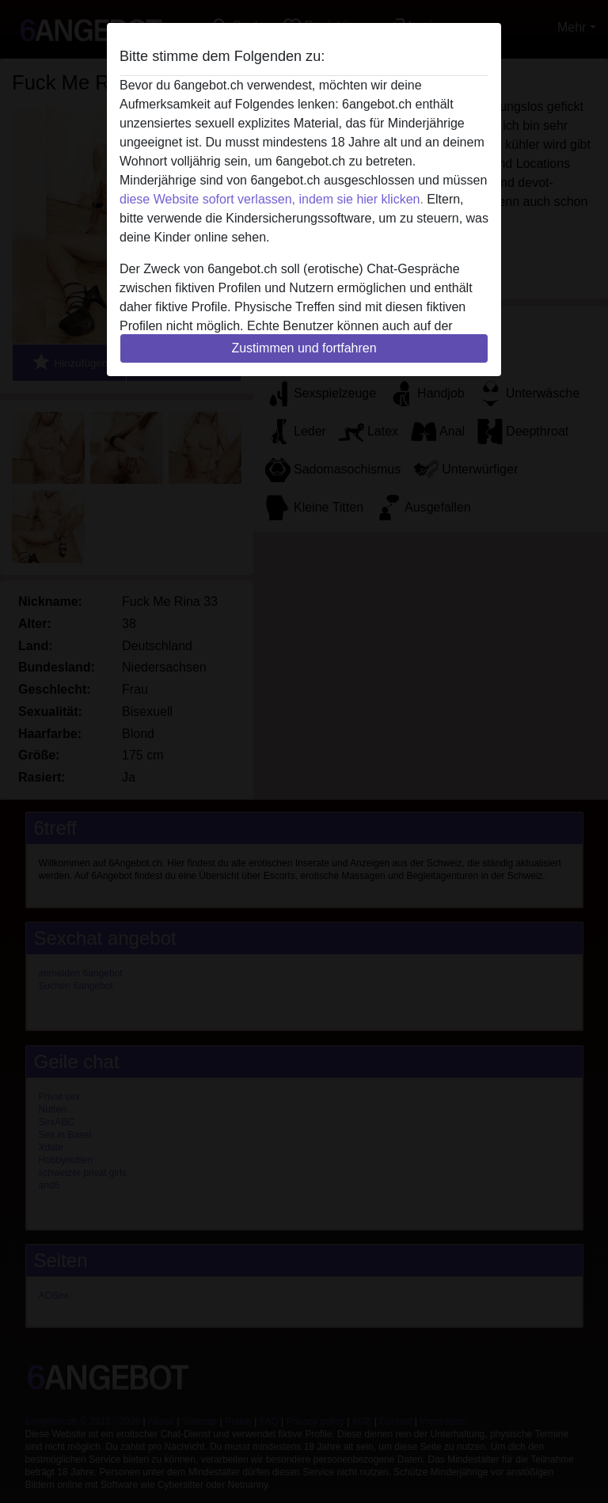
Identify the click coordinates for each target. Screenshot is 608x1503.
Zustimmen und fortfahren (303, 348)
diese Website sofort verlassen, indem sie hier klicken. (272, 199)
